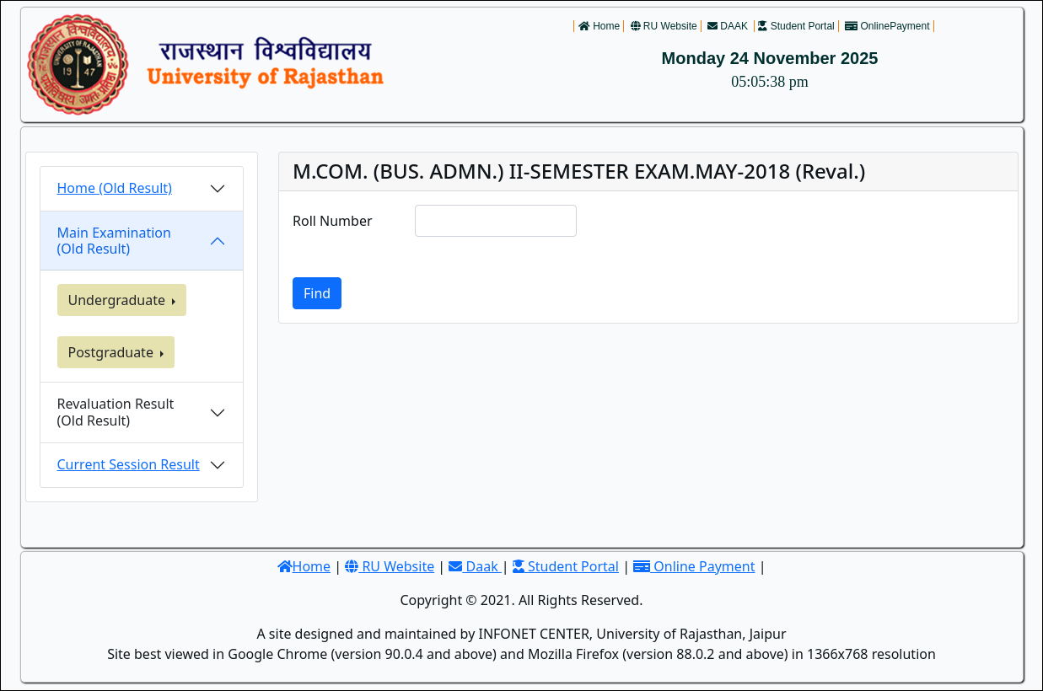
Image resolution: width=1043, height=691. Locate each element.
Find (317, 293)
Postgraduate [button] (113, 352)
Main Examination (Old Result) (114, 240)
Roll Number (333, 221)
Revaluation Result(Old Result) (116, 411)
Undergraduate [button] (118, 300)
